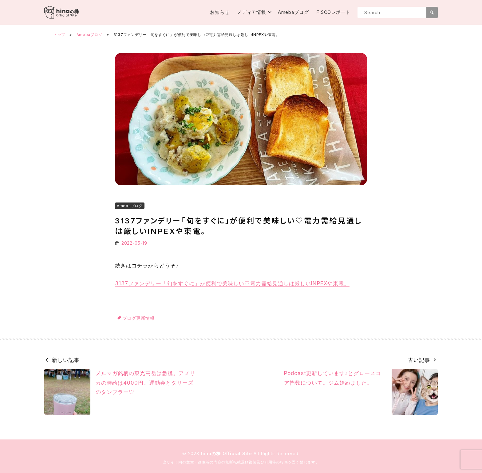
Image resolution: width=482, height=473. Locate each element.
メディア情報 (251, 12)
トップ (59, 34)
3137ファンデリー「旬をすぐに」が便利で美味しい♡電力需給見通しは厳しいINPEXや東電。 (232, 283)
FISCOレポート (333, 12)
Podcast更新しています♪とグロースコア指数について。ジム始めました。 (361, 392)
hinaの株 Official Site (227, 453)
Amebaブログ (293, 12)
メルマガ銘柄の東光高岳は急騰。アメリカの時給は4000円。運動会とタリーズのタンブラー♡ (119, 392)
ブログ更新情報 (139, 318)
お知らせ (220, 12)
